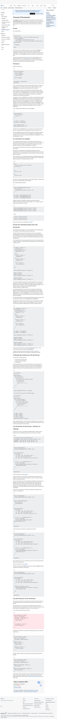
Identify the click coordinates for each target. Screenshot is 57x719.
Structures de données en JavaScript (6, 23)
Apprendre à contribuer (17, 687)
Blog (45, 5)
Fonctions (3, 40)
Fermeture (16, 64)
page (27, 57)
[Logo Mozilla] (3, 713)
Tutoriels (47, 706)
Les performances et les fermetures (50, 26)
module (18, 242)
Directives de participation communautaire (45, 713)
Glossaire (47, 708)
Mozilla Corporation (18, 715)
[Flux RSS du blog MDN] (7, 706)
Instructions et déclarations (5, 39)
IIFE (17, 291)
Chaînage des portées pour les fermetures (51, 20)
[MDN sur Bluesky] (2, 706)
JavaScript (2, 12)
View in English (32, 13)
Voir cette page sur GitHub (18, 691)
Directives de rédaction (38, 703)
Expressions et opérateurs (5, 37)
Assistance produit (26, 708)
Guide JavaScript (4, 16)
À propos (24, 700)
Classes (2, 42)
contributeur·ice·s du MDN (34, 690)
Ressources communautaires (39, 702)
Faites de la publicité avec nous (28, 705)
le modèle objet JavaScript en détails (34, 676)
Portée (48, 12)
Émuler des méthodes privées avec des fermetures (51, 17)
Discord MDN (36, 705)
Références (3, 33)
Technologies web (49, 700)
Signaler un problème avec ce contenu (30, 691)
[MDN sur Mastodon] (6, 706)
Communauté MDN (37, 700)
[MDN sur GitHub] (1, 706)
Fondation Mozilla (25, 715)
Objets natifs (3, 35)
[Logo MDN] (2, 698)
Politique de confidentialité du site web (14, 713)
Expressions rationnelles (5, 44)
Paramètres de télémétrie (26, 713)
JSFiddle (30, 222)
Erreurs (2, 47)
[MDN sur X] (4, 706)
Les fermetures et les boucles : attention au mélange (50, 23)
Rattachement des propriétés (5, 27)
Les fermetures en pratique (51, 15)
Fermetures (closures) (5, 29)
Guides (47, 704)
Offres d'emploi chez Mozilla (27, 703)
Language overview (5, 20)
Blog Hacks (48, 709)
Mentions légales (34, 713)
